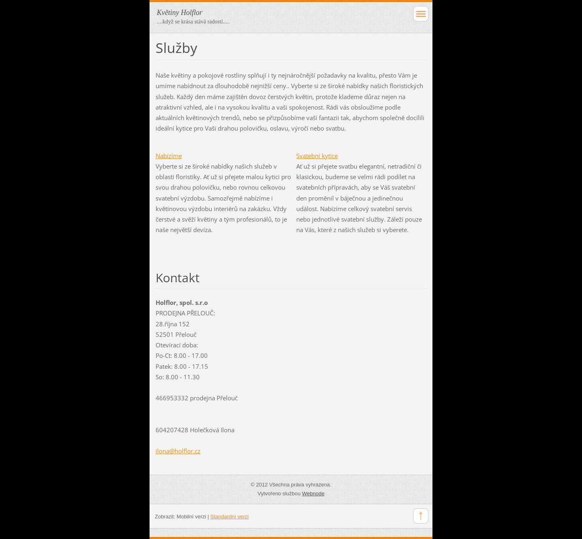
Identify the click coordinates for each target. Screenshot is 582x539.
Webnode (313, 493)
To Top (420, 516)
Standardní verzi (230, 517)
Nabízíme (169, 156)
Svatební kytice (317, 156)
